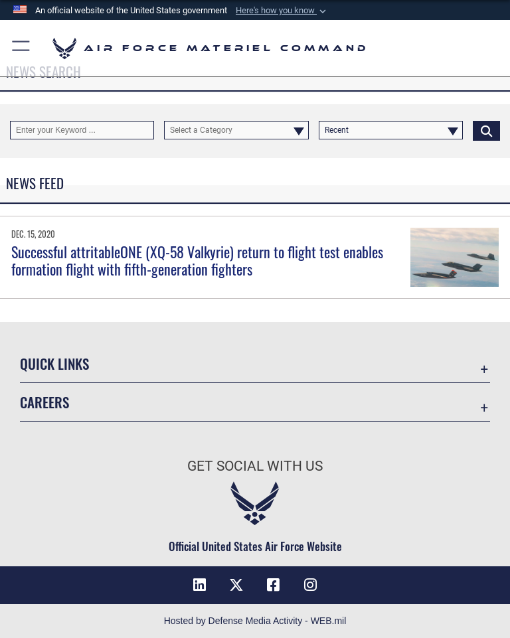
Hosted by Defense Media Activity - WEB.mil (255, 620)
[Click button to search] (486, 130)
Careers (44, 402)
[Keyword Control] (82, 130)
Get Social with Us (255, 466)
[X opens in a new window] (236, 585)
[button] (282, 10)
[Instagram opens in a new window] (311, 585)
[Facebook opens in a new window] (274, 585)
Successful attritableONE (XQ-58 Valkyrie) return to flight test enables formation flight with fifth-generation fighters (197, 260)
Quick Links (54, 363)
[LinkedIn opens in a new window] (199, 585)
